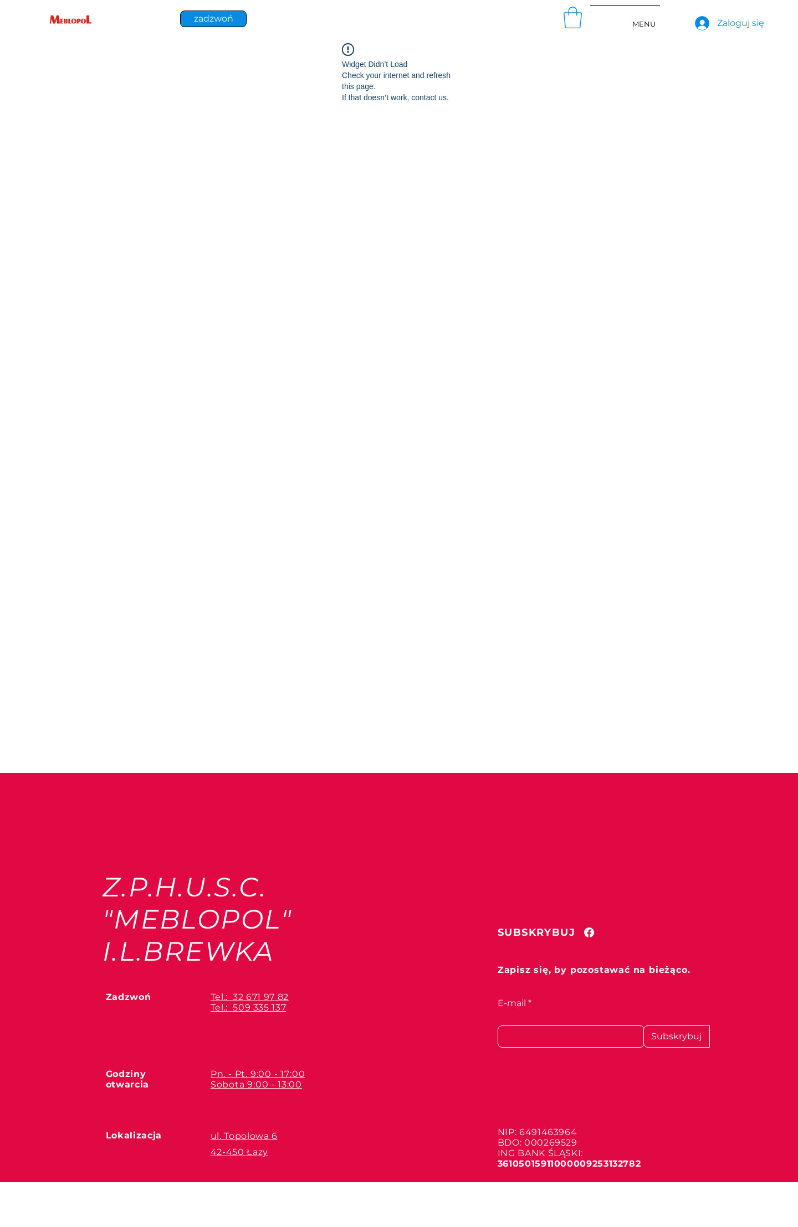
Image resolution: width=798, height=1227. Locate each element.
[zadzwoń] (213, 19)
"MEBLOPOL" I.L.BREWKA (198, 935)
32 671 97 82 (261, 997)
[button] (573, 17)
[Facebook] (589, 932)
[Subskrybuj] (676, 1036)
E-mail (512, 1003)
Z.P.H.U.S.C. (185, 887)
